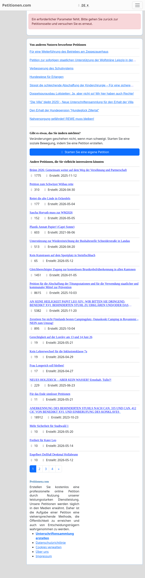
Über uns (42, 552)
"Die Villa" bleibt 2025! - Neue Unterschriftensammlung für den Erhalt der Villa (81, 102)
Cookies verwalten (49, 547)
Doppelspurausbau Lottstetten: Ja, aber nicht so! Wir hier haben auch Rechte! (82, 93)
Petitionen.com (16, 5)
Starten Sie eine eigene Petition (84, 152)
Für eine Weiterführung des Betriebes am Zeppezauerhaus (69, 51)
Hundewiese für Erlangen (47, 76)
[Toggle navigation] (137, 5)
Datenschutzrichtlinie (51, 543)
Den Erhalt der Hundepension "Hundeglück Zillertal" (64, 110)
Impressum (44, 556)
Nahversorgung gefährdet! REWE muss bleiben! (62, 118)
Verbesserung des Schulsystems (51, 68)
